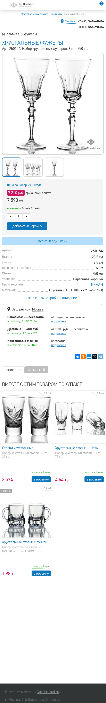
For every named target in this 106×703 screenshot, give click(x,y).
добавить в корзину (27, 226)
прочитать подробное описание (52, 298)
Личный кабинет (74, 14)
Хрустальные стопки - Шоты (76, 448)
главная (13, 34)
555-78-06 (91, 27)
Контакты (56, 14)
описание (13, 369)
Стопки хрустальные (17, 448)
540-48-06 (91, 21)
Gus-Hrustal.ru (48, 692)
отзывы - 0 (36, 369)
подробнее (58, 321)
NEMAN (97, 284)
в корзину (41, 479)
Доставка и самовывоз (34, 14)
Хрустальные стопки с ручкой (24, 542)
